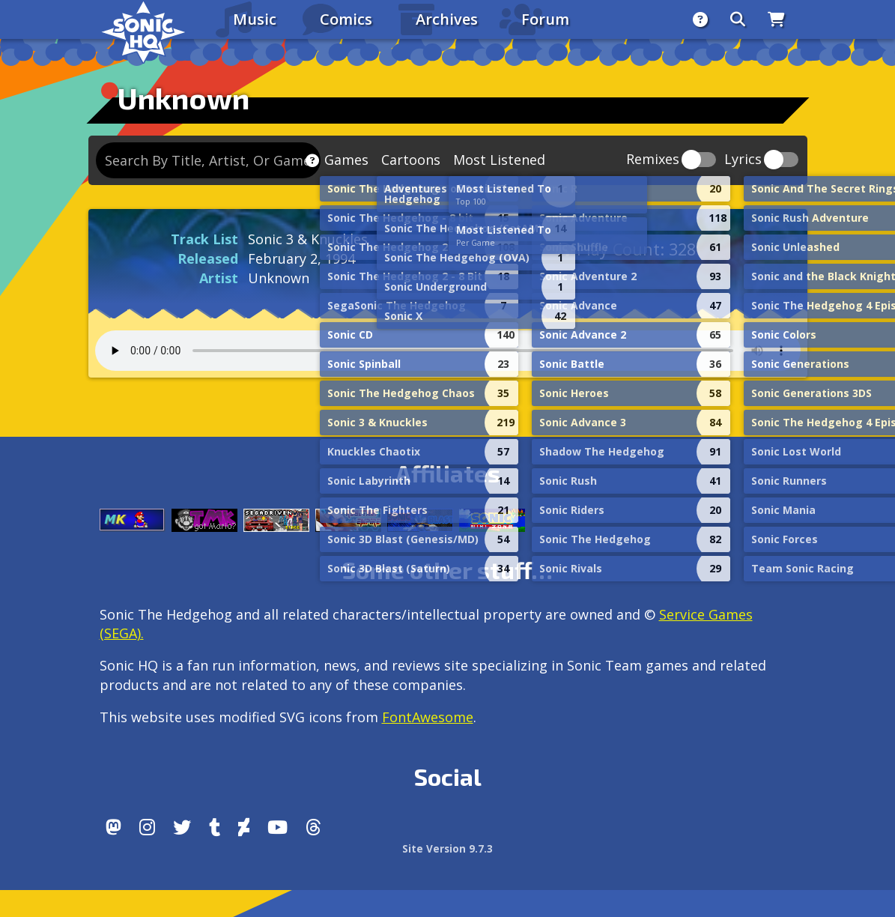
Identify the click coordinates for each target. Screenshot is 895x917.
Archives (447, 19)
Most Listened (499, 159)
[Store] (776, 19)
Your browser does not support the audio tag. (448, 350)
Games (346, 159)
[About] (700, 19)
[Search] (737, 19)
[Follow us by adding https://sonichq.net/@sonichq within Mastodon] (113, 827)
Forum (545, 19)
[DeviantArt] (243, 827)
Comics (346, 19)
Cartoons (410, 159)
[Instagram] (147, 827)
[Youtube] (277, 827)
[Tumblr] (214, 827)
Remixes (652, 160)
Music (254, 19)
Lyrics (743, 160)
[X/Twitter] (182, 827)
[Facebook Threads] (313, 827)
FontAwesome (427, 717)
